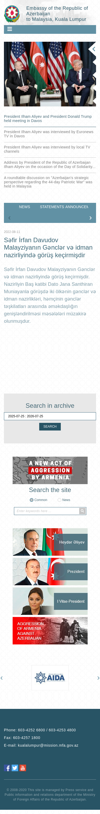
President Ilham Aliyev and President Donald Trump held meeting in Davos (48, 118)
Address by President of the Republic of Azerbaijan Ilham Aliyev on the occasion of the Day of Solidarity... (50, 164)
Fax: (22, 768)
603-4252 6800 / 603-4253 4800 (47, 761)
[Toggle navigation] (10, 29)
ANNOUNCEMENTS (76, 207)
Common (40, 500)
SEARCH (50, 426)
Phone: (40, 761)
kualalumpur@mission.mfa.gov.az (48, 776)
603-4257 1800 (26, 768)
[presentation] (9, 217)
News (66, 500)
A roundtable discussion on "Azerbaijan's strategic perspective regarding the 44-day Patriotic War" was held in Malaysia (48, 182)
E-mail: (41, 776)
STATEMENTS (51, 207)
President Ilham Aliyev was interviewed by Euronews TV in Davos (48, 134)
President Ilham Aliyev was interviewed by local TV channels (47, 149)
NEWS (24, 207)
